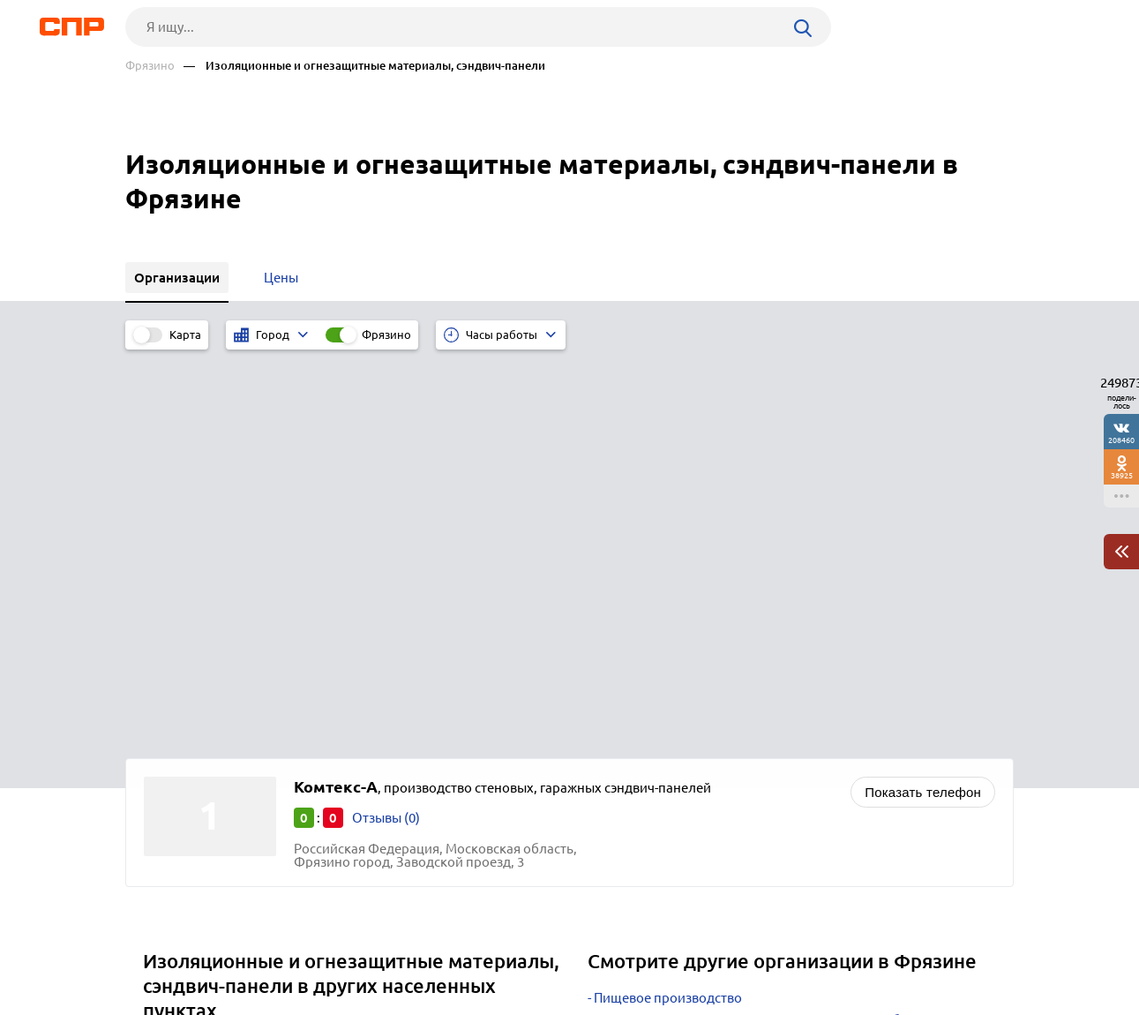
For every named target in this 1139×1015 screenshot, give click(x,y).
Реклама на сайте (392, 950)
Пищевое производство (668, 604)
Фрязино (150, 65)
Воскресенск (189, 697)
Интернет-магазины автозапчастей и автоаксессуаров (761, 670)
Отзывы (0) (386, 424)
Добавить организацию (934, 949)
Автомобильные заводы (670, 648)
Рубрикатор (158, 950)
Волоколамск (192, 675)
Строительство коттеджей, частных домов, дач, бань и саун (778, 626)
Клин (165, 653)
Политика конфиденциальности (362, 1001)
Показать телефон (923, 398)
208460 (1121, 440)
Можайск (177, 719)
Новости (267, 950)
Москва (172, 741)
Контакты (520, 950)
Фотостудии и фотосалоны (677, 692)
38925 (1122, 475)
